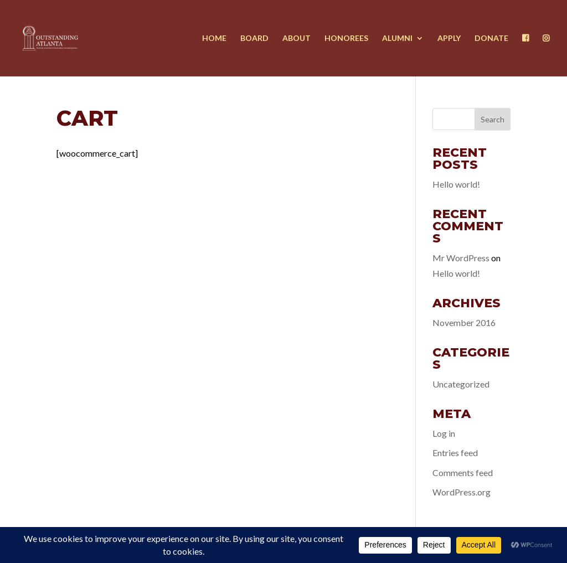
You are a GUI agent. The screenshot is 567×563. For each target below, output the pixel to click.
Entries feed (455, 452)
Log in (443, 433)
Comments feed (462, 472)
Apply (449, 38)
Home (214, 38)
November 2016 (464, 322)
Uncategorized (460, 384)
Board (254, 38)
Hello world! (456, 184)
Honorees (346, 38)
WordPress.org (461, 492)
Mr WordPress (460, 257)
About (296, 38)
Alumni (397, 38)
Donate (491, 38)
